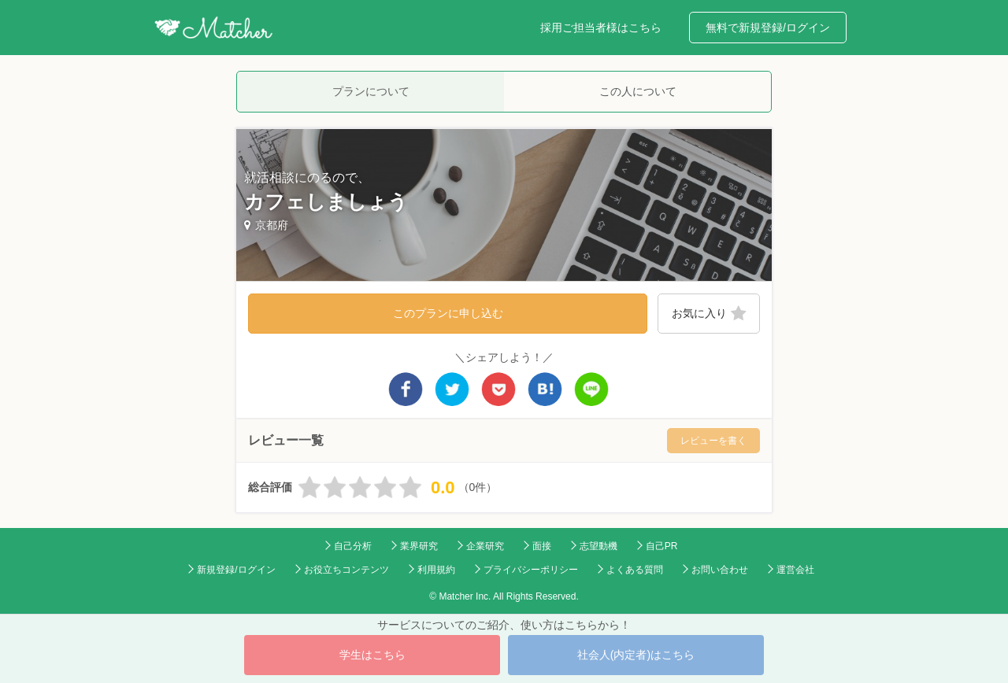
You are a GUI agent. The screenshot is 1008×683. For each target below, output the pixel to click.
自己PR (662, 546)
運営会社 (795, 569)
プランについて (371, 91)
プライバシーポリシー (531, 569)
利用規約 (436, 569)
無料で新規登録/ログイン (768, 27)
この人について (637, 91)
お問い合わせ (719, 569)
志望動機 (598, 546)
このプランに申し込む (448, 313)
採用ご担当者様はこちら (601, 27)
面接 (541, 546)
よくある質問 (634, 569)
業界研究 (419, 546)
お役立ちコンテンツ (346, 569)
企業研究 (485, 546)
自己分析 (353, 546)
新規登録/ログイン (236, 569)
